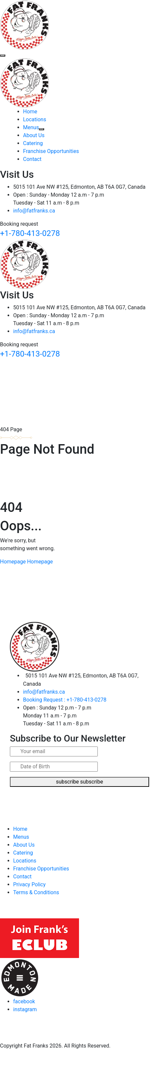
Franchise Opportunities (51, 151)
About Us (33, 135)
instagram (25, 1009)
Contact (32, 159)
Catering (33, 143)
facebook (24, 1001)
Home (30, 111)
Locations (34, 119)
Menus (33, 127)
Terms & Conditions (36, 892)
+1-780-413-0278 (30, 233)
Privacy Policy (29, 884)
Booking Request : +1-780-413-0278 (64, 700)
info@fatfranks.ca (34, 211)
